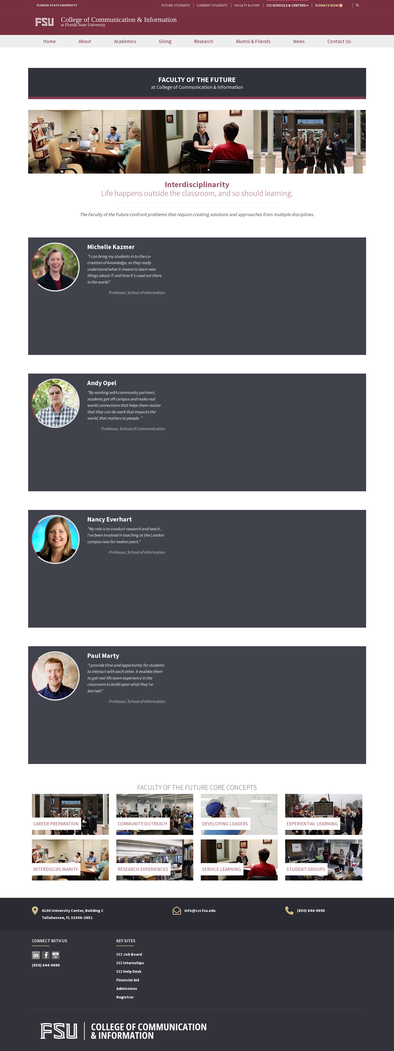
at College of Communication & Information (197, 84)
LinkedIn (36, 956)
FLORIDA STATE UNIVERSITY (59, 5)
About (85, 41)
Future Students (175, 5)
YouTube (56, 956)
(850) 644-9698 (311, 910)
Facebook (46, 956)
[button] (357, 5)
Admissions (126, 988)
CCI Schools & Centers (287, 5)
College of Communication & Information (119, 20)
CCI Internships (130, 963)
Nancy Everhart (110, 519)
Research (203, 41)
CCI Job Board (129, 954)
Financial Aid (127, 980)
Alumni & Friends (253, 41)
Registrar (125, 997)
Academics (125, 41)
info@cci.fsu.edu (200, 910)
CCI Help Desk (128, 971)
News (299, 41)
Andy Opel (102, 383)
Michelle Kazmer (112, 246)
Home (49, 41)
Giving (165, 41)
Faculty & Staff (246, 5)
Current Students (211, 5)
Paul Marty (103, 655)
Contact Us (339, 41)
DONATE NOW (328, 5)
